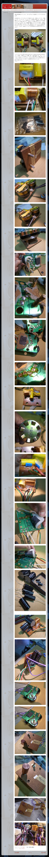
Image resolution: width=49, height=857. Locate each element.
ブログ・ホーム (6, 10)
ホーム (30, 852)
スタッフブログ (22, 848)
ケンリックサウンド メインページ (17, 10)
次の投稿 (17, 852)
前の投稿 (43, 852)
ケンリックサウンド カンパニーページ (33, 10)
